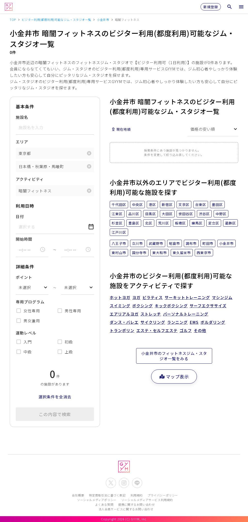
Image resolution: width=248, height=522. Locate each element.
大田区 (167, 213)
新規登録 (210, 6)
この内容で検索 (55, 414)
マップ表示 (174, 376)
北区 (148, 223)
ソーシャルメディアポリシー (96, 500)
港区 (152, 204)
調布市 (191, 243)
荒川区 (163, 223)
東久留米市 (182, 252)
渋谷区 (204, 213)
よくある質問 (104, 504)
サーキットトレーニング (187, 297)
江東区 (117, 213)
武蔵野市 (156, 243)
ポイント (24, 277)
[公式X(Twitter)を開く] (111, 483)
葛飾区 (230, 223)
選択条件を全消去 (55, 397)
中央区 (137, 204)
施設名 (22, 117)
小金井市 (226, 243)
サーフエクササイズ (208, 305)
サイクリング (152, 322)
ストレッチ (150, 314)
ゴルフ (185, 330)
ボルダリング (213, 322)
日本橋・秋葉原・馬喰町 (41, 166)
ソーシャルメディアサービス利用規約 (147, 500)
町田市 (207, 243)
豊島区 (133, 223)
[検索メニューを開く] (229, 7)
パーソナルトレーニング (185, 314)
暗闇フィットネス (35, 191)
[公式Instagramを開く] (124, 483)
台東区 (200, 204)
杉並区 (117, 223)
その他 (200, 330)
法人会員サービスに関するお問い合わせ (126, 509)
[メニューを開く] (241, 7)
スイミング (120, 305)
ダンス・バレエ (124, 322)
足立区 (213, 223)
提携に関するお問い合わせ (136, 504)
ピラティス (152, 297)
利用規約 (137, 495)
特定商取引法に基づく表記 (107, 495)
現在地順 (121, 129)
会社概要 (78, 495)
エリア (22, 142)
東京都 (25, 153)
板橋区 (180, 223)
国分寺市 (139, 252)
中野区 (221, 213)
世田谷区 (185, 213)
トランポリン (122, 330)
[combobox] (32, 287)
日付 (20, 216)
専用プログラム (30, 302)
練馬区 (197, 223)
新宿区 (167, 204)
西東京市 (204, 252)
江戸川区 (119, 232)
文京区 (183, 204)
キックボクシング (171, 305)
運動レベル (26, 333)
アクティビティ (30, 179)
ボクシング (142, 305)
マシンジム (222, 297)
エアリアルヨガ (124, 314)
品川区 (133, 213)
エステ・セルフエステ (157, 330)
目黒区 (150, 213)
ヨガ (136, 297)
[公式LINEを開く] (137, 483)
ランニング (177, 322)
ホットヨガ (120, 297)
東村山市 (119, 252)
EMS (194, 322)
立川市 (137, 243)
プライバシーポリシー (162, 495)
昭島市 (174, 243)
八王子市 (119, 243)
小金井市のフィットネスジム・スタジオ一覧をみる (174, 355)
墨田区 (217, 204)
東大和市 (159, 252)
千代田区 (119, 204)
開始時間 (24, 239)
